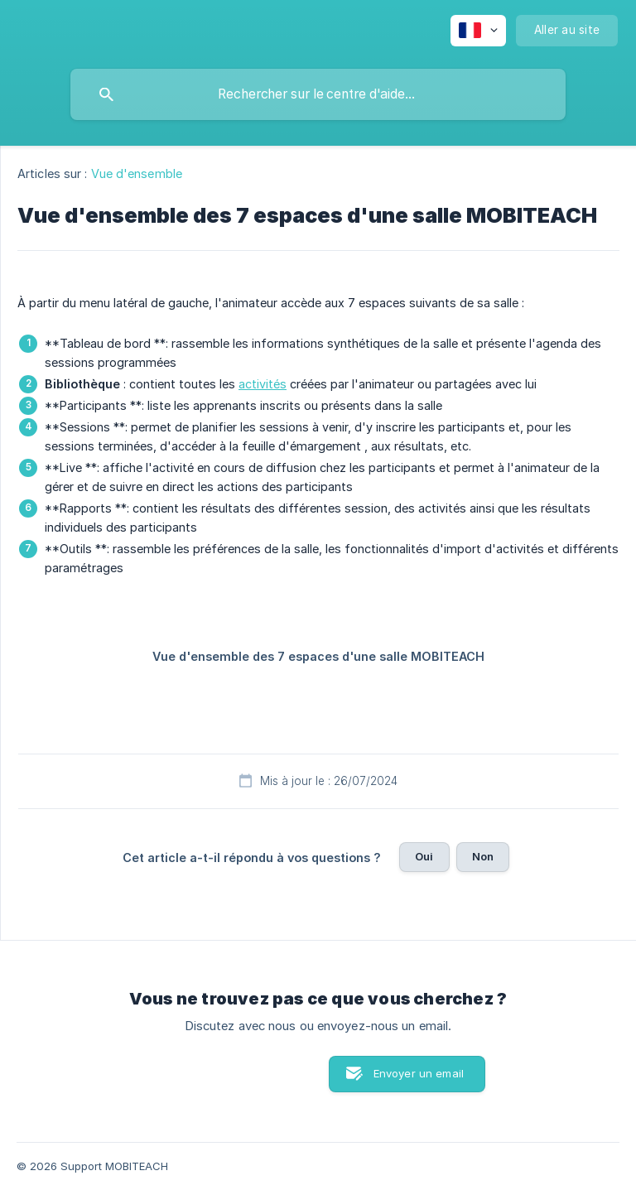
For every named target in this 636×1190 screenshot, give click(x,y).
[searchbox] (318, 94)
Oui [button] (424, 856)
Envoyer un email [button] (418, 1073)
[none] (478, 30)
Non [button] (483, 856)
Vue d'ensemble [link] (136, 173)
